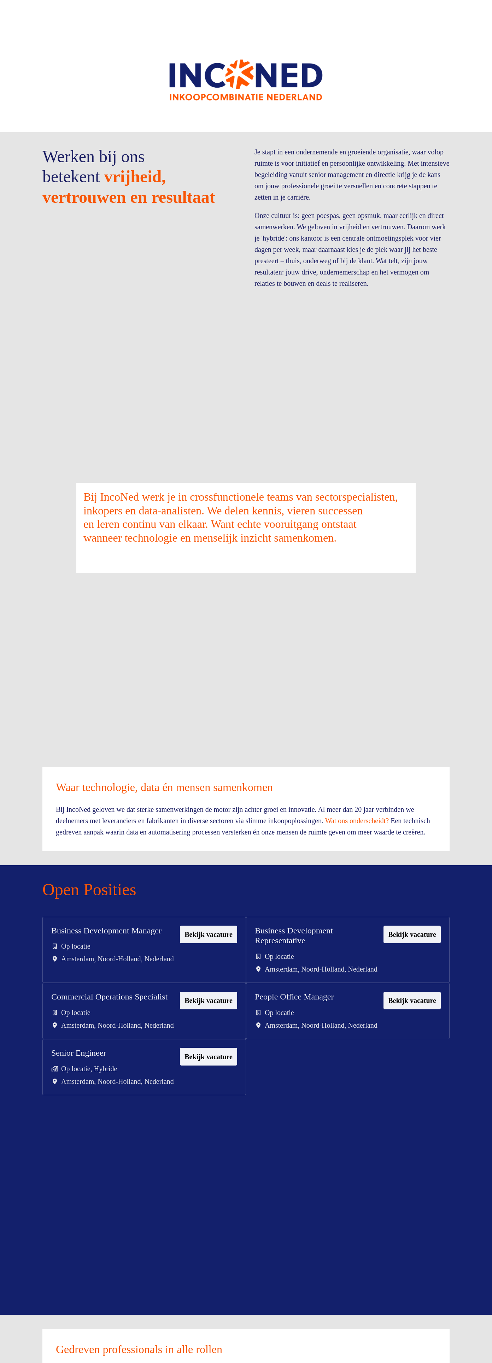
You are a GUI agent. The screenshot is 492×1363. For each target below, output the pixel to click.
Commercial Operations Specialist (92, 1053)
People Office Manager (299, 1048)
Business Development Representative (299, 976)
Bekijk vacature (207, 975)
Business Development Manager (95, 976)
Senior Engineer (82, 1125)
